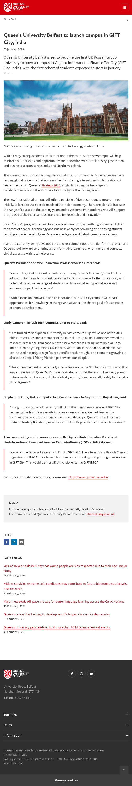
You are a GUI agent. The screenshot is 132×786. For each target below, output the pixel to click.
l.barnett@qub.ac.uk (100, 514)
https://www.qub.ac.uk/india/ (88, 477)
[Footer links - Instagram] (82, 674)
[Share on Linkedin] (14, 542)
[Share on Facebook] (6, 542)
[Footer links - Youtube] (91, 674)
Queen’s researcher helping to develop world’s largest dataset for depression (57, 614)
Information (12, 735)
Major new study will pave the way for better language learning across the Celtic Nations (64, 601)
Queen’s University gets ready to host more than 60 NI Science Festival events (57, 627)
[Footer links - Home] (16, 674)
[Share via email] (21, 542)
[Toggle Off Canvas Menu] (124, 7)
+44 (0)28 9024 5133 (17, 698)
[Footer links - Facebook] (72, 674)
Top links (10, 715)
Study (8, 725)
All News (10, 19)
